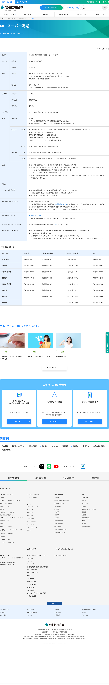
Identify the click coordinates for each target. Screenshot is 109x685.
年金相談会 (2, 568)
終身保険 (56, 541)
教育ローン (30, 547)
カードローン (30, 556)
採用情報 (91, 2)
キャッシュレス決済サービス (7, 574)
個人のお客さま (7, 2)
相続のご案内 (30, 607)
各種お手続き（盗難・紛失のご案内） (38, 599)
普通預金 (86, 478)
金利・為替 (27, 14)
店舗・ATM (100, 14)
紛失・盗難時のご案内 (32, 605)
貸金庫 (1, 556)
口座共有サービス (4, 538)
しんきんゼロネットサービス (7, 565)
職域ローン (30, 562)
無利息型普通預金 (99, 478)
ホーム (4, 18)
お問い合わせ (57, 644)
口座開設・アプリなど (6, 527)
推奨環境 (56, 641)
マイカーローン (31, 542)
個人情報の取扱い (4, 641)
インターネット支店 (33, 527)
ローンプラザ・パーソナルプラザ (36, 625)
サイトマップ (85, 647)
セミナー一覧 (30, 596)
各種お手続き (63, 14)
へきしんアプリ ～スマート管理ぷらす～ (10, 532)
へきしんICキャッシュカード (7, 544)
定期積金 (75, 478)
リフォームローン (31, 553)
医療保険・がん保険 (59, 535)
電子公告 (84, 644)
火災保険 (56, 550)
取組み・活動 (3, 647)
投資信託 (56, 529)
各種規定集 (57, 647)
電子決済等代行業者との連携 (89, 641)
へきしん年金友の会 (5, 571)
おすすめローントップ (32, 539)
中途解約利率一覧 (61, 204)
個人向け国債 (57, 558)
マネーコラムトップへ (53, 400)
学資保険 (56, 544)
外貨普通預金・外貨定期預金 (89, 541)
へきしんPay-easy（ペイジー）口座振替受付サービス (11, 590)
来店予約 (2, 541)
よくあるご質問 (82, 14)
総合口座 (55, 478)
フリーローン (30, 550)
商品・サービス (9, 14)
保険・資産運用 (58, 527)
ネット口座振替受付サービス (7, 547)
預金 (83, 527)
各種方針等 (2, 644)
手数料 (45, 14)
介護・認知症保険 (58, 556)
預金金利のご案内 (35, 215)
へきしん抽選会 (31, 628)
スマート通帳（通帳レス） (6, 535)
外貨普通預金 (32, 478)
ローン (29, 536)
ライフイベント (31, 616)
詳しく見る (53, 453)
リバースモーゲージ (32, 559)
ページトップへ (53, 635)
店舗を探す (18, 453)
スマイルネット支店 (72, 8)
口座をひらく (3, 529)
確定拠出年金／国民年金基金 (61, 532)
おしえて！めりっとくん (60, 587)
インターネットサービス (50, 8)
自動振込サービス (4, 553)
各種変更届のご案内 (32, 602)
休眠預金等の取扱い (32, 644)
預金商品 (21, 18)
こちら (56, 224)
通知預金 (44, 478)
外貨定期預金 (6, 482)
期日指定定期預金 (18, 478)
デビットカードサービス (6, 558)
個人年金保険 (57, 538)
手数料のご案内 (31, 613)
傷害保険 (56, 547)
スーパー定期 (85, 535)
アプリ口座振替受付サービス (7, 597)
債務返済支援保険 (58, 553)
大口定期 (5, 478)
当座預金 (65, 478)
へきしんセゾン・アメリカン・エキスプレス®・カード (11, 562)
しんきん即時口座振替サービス (7, 594)
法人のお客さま (22, 2)
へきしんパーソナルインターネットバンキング (11, 550)
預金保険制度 (30, 641)
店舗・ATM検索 (31, 622)
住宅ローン (30, 545)
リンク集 (29, 647)
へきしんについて (103, 2)
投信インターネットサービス (61, 561)
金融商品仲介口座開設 (59, 564)
